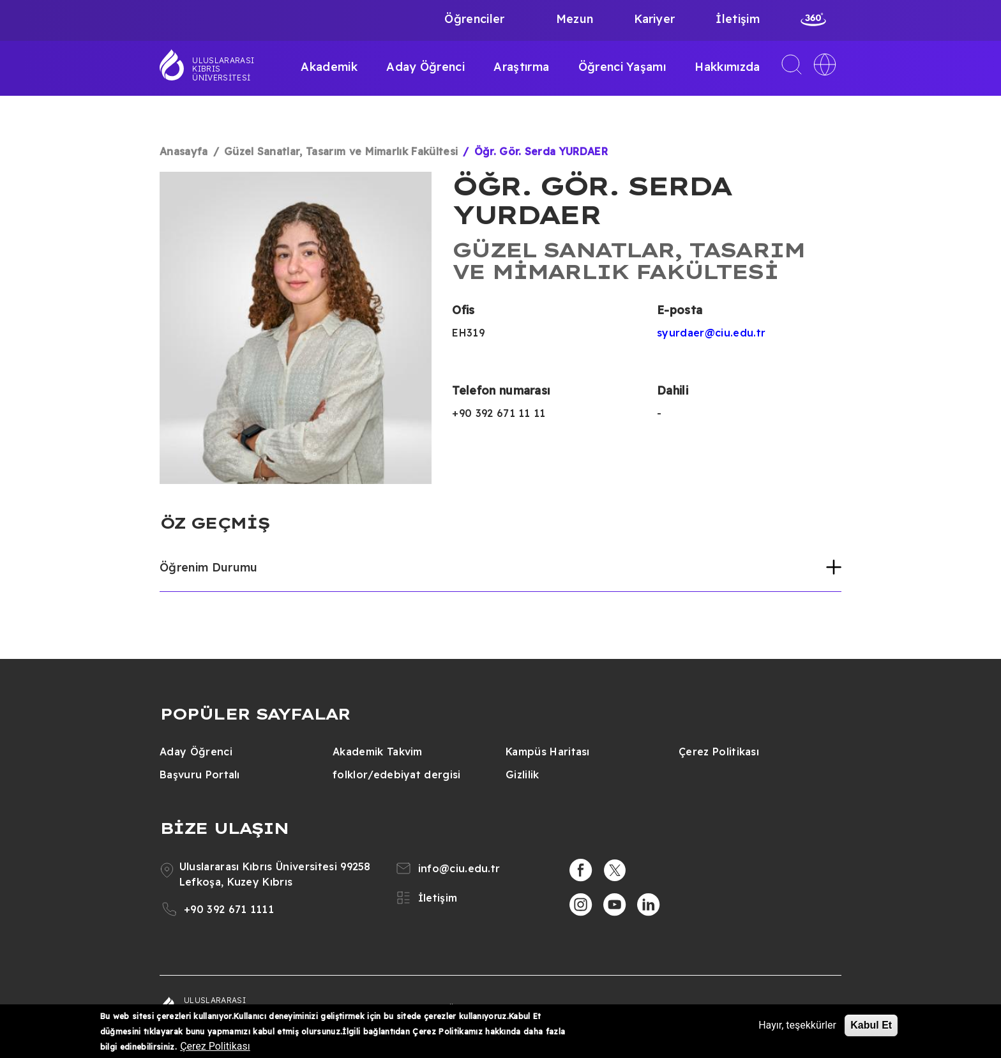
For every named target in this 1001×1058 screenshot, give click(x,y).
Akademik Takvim (378, 751)
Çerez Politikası (719, 751)
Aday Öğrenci (425, 66)
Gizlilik (522, 774)
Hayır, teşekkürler (797, 1025)
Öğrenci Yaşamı (622, 66)
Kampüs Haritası (548, 751)
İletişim (738, 18)
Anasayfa (184, 151)
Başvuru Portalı (200, 774)
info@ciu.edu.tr (459, 868)
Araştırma (521, 66)
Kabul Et (871, 1025)
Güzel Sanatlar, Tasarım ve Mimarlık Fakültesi (341, 151)
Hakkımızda (727, 66)
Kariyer (654, 18)
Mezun (575, 18)
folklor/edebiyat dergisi (397, 774)
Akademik (329, 66)
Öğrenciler (474, 18)
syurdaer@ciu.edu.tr (711, 332)
